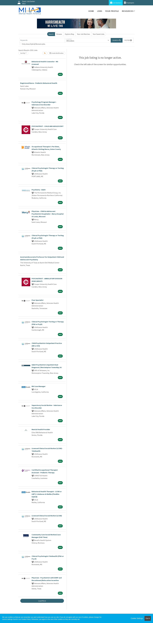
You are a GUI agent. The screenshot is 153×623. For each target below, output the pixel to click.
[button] (128, 40)
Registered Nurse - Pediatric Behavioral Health (38, 83)
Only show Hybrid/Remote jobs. (33, 44)
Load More (42, 601)
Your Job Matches (83, 34)
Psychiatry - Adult (39, 190)
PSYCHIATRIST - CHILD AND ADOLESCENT (47, 126)
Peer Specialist (37, 300)
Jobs (99, 11)
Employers (129, 2)
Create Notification (56, 53)
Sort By (22, 53)
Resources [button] (127, 11)
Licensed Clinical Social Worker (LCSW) (47, 516)
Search (51, 34)
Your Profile (112, 11)
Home (91, 11)
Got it (148, 618)
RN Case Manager (38, 386)
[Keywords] (42, 40)
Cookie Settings (137, 618)
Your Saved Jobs (98, 34)
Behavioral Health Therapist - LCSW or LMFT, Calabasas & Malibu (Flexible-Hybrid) (47, 494)
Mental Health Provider (41, 429)
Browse (59, 34)
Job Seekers (115, 2)
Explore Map (69, 34)
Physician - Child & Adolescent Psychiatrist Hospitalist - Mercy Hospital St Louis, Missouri (48, 214)
